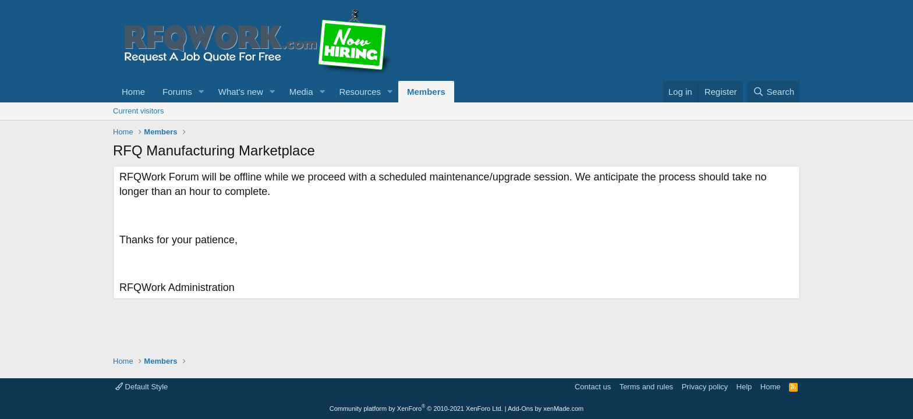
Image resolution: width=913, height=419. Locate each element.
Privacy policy (705, 386)
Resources (360, 92)
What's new (240, 92)
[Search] (773, 91)
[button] (201, 91)
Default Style (141, 386)
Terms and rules (646, 386)
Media (301, 92)
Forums (177, 92)
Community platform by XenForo (416, 408)
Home (133, 92)
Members (426, 92)
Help (744, 386)
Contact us (593, 386)
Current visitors (138, 110)
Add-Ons (520, 408)
